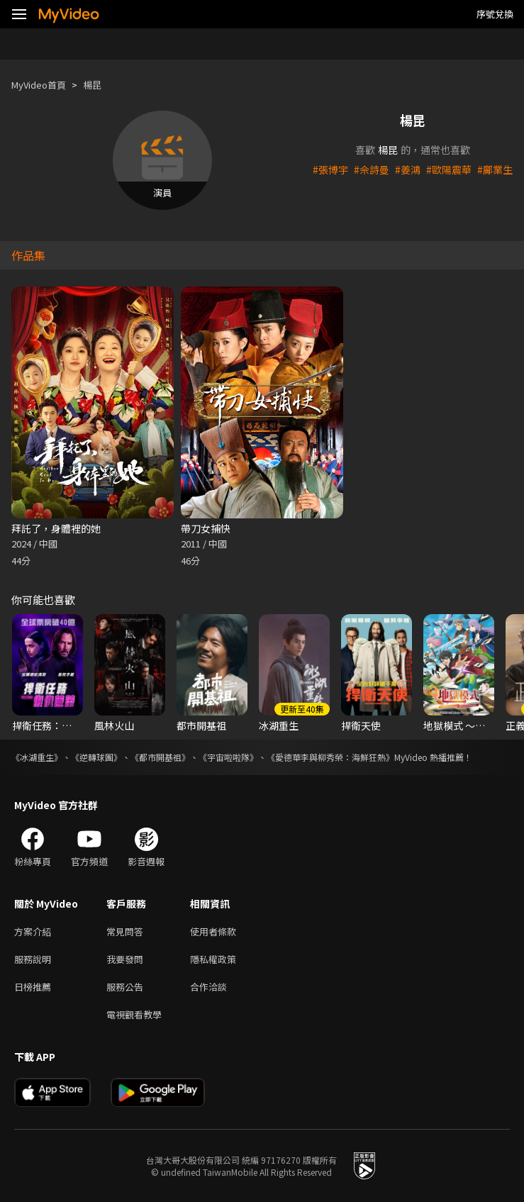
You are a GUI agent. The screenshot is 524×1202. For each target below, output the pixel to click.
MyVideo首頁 (38, 84)
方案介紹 (32, 931)
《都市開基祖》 (160, 757)
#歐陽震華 (449, 169)
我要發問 (124, 959)
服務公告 (124, 987)
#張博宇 (330, 169)
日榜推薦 (32, 987)
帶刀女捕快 (205, 528)
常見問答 (124, 931)
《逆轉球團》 (96, 757)
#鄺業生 (495, 169)
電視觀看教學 (134, 1014)
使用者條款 (213, 931)
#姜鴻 (407, 169)
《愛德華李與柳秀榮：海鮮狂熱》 (330, 757)
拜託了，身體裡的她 (56, 528)
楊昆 (92, 84)
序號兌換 (494, 14)
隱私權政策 (213, 959)
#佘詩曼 (371, 169)
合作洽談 (208, 987)
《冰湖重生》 (36, 757)
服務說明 (32, 959)
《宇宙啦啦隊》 (228, 757)
